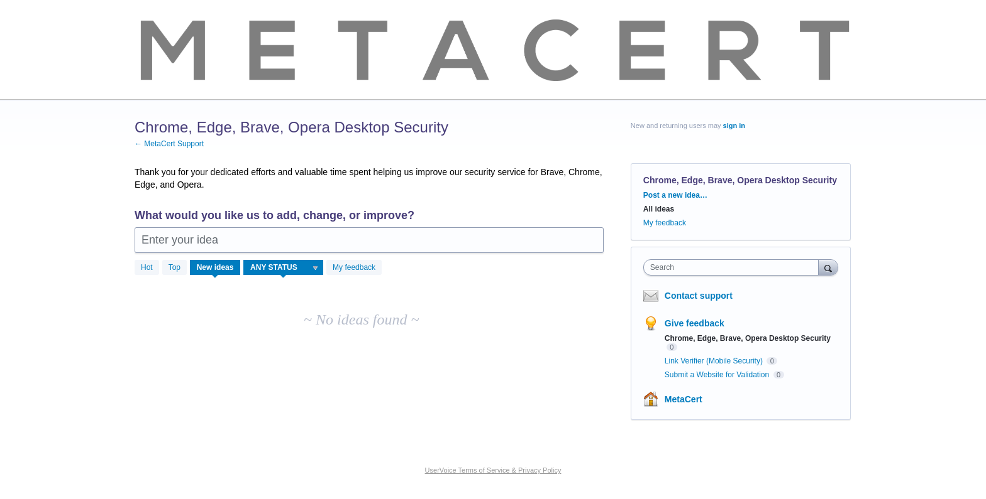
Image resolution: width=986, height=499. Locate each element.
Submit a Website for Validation (718, 374)
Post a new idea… (675, 195)
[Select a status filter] (284, 268)
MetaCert (683, 399)
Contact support (699, 295)
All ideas (658, 209)
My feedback (354, 267)
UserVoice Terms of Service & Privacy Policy (493, 470)
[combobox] (734, 267)
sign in (734, 125)
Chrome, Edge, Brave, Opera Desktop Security (748, 338)
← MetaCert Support (169, 143)
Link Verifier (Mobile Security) (715, 361)
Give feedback (694, 323)
